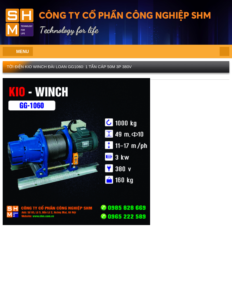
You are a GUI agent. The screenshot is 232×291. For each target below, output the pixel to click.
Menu (22, 51)
